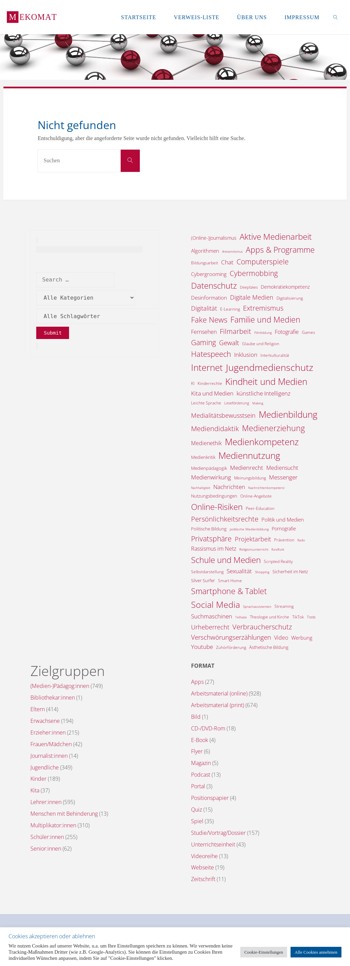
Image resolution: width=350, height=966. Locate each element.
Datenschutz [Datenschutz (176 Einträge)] (214, 285)
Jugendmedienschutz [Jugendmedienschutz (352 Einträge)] (269, 367)
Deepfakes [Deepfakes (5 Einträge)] (249, 287)
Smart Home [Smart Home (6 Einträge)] (230, 580)
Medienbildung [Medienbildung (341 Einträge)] (288, 414)
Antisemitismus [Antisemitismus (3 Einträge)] (232, 251)
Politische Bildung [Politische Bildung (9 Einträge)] (209, 529)
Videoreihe (204, 856)
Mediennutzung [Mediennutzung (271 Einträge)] (249, 456)
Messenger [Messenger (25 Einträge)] (283, 477)
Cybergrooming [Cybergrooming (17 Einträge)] (209, 274)
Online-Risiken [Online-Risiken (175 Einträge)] (217, 506)
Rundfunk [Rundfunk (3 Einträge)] (277, 549)
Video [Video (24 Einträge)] (281, 637)
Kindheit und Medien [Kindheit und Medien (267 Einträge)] (266, 382)
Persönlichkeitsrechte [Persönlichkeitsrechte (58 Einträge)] (224, 519)
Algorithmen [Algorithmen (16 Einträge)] (205, 250)
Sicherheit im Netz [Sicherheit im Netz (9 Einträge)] (290, 571)
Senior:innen (45, 848)
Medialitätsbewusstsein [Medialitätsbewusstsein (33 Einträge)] (223, 415)
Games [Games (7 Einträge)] (308, 332)
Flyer (197, 751)
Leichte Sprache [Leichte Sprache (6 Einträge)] (206, 402)
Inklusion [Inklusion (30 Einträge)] (245, 355)
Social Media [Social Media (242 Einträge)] (215, 604)
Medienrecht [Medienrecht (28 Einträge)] (246, 468)
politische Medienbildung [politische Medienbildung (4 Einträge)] (249, 529)
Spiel (197, 821)
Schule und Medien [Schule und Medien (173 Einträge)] (226, 559)
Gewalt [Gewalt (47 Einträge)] (229, 342)
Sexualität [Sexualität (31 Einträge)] (239, 571)
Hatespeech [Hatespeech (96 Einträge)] (211, 354)
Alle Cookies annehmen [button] (316, 952)
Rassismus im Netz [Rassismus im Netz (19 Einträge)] (213, 548)
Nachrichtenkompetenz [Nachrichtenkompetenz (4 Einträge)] (266, 487)
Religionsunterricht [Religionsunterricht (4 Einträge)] (253, 549)
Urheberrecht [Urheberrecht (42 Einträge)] (210, 627)
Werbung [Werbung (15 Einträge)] (301, 637)
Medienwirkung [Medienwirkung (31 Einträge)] (211, 477)
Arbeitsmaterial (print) (217, 705)
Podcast (200, 774)
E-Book (199, 740)
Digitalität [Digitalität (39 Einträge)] (204, 308)
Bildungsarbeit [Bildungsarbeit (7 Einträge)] (204, 263)
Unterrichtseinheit (213, 844)
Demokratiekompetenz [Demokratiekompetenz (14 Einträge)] (285, 287)
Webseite (202, 867)
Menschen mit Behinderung (64, 813)
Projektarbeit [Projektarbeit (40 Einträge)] (253, 539)
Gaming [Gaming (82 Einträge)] (203, 342)
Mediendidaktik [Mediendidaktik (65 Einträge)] (215, 428)
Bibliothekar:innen (52, 697)
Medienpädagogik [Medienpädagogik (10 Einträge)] (209, 468)
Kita (34, 790)
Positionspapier (210, 798)
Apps (197, 682)
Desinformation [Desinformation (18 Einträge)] (209, 297)
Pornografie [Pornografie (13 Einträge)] (284, 528)
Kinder (38, 778)
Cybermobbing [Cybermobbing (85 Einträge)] (254, 273)
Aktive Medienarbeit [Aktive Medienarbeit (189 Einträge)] (276, 236)
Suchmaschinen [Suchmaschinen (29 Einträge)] (211, 616)
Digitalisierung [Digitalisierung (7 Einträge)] (290, 298)
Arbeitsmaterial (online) (219, 693)
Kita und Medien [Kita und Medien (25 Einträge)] (212, 393)
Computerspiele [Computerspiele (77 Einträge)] (263, 261)
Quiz (196, 809)
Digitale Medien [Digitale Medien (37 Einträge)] (251, 297)
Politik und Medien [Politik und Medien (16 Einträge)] (282, 519)
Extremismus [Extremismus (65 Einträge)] (263, 308)
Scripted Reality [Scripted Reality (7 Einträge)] (278, 561)
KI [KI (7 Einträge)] (192, 383)
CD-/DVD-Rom (208, 728)
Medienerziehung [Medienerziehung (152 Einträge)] (273, 428)
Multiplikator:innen (53, 825)
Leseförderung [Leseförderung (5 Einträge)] (236, 402)
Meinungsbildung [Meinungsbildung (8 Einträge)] (250, 478)
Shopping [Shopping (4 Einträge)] (262, 571)
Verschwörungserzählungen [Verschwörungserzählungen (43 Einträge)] (231, 637)
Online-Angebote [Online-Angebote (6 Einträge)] (256, 496)
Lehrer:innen (46, 802)
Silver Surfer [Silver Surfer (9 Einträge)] (203, 580)
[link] (335, 17)
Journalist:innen (49, 756)
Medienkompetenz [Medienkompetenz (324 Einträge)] (262, 442)
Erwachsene (45, 721)
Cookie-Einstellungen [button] (263, 952)
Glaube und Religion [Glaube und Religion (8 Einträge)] (260, 344)
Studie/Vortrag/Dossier (218, 833)
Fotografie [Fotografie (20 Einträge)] (287, 332)
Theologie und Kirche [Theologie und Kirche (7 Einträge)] (269, 617)
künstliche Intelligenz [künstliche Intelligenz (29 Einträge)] (264, 393)
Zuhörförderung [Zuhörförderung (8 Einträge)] (231, 647)
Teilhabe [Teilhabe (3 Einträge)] (241, 617)
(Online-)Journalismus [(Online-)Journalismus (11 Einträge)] (214, 238)
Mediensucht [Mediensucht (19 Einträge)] (282, 468)
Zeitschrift (203, 879)
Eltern (37, 709)
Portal (198, 786)
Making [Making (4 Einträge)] (257, 403)
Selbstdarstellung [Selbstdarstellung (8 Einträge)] (207, 572)
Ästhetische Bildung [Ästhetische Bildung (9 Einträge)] (268, 647)
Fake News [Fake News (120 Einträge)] (209, 319)
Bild (196, 716)
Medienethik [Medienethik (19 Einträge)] (206, 443)
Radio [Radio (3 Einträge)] (301, 540)
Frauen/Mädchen (51, 744)
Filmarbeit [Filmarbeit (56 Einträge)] (235, 331)
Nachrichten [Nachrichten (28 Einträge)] (229, 487)
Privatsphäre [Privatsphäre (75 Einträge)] (211, 538)
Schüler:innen (47, 837)
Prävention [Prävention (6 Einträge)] (284, 539)
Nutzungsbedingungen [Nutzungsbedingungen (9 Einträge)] (214, 496)
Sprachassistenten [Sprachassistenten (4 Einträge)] (257, 606)
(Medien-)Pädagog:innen (59, 686)
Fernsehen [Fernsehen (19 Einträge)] (204, 332)
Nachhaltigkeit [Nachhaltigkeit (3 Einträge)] (200, 488)
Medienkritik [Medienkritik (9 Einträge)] (203, 457)
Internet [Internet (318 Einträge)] (207, 367)
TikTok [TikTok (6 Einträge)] (298, 616)
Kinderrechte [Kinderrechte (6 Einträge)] (210, 383)
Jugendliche (44, 767)
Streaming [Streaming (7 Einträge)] (284, 606)
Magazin (201, 763)
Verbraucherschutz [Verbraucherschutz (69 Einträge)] (262, 626)
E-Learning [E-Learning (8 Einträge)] (230, 309)
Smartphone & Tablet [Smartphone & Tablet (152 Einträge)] (229, 591)
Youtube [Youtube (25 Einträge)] (202, 647)
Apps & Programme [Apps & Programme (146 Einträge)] (280, 249)
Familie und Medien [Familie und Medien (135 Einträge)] (265, 319)
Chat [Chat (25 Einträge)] (227, 262)
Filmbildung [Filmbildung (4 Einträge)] (263, 332)
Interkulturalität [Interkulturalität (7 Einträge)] (274, 355)
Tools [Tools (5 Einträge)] (311, 616)
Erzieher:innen (48, 732)
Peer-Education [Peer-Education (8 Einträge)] (260, 508)
